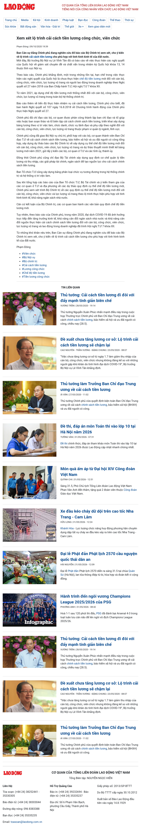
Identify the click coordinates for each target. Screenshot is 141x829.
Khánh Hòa (67, 528)
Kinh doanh (51, 20)
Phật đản (73, 571)
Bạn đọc (83, 20)
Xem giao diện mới (99, 26)
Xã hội (36, 20)
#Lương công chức (33, 269)
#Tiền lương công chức (36, 276)
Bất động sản (28, 26)
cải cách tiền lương (40, 56)
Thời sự (129, 20)
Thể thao (115, 20)
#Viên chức (29, 253)
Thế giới (69, 26)
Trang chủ (11, 20)
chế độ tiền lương (90, 78)
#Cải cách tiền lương (34, 265)
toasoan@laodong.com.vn (26, 821)
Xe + (81, 26)
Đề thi (63, 443)
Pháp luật (68, 20)
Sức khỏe (10, 26)
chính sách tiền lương (80, 319)
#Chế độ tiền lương (33, 272)
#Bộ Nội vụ (28, 257)
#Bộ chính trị (29, 261)
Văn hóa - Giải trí (50, 26)
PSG (98, 613)
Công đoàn (98, 20)
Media (24, 20)
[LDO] (29, 309)
